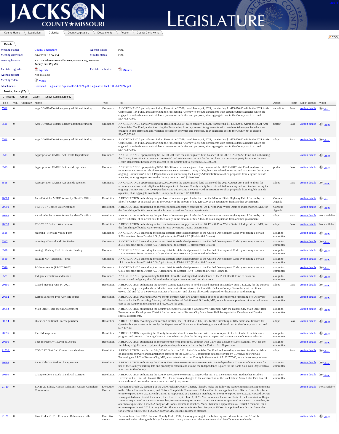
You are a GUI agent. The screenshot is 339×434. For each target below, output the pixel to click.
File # (5, 102)
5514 (5, 154)
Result (293, 102)
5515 (5, 167)
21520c (6, 350)
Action (276, 102)
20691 (5, 284)
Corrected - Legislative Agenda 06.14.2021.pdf (62, 86)
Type (105, 102)
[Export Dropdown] (36, 97)
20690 (5, 206)
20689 (5, 198)
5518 (5, 250)
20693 (5, 308)
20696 (5, 341)
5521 (5, 276)
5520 (5, 267)
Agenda (43, 70)
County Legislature (46, 49)
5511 (4, 108)
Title (120, 102)
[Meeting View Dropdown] (58, 97)
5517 (5, 241)
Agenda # (26, 102)
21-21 (5, 416)
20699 (5, 374)
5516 (5, 232)
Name (38, 102)
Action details (308, 108)
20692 (5, 296)
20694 (5, 320)
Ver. (15, 102)
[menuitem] (9, 97)
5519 (5, 258)
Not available (42, 74)
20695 (5, 333)
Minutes (127, 70)
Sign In (333, 2)
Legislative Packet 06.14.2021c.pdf (110, 86)
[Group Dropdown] (24, 97)
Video (42, 80)
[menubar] (37, 97)
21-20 (5, 386)
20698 (5, 362)
